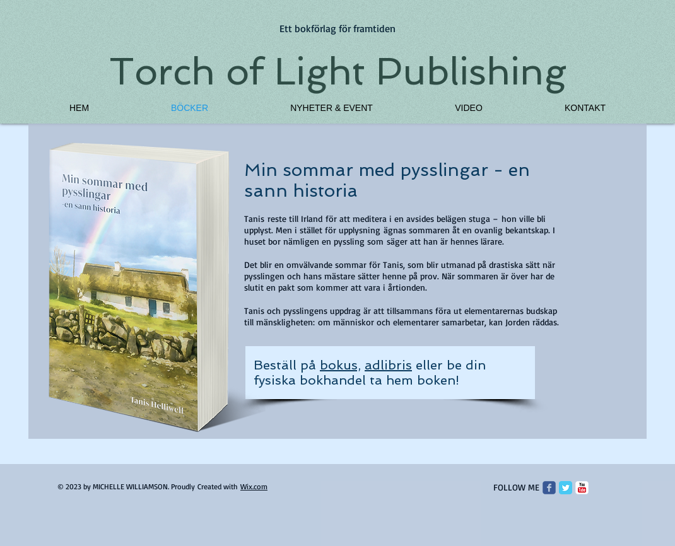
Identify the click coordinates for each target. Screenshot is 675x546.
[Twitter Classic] (565, 487)
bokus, (340, 365)
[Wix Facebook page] (549, 487)
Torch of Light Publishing (337, 71)
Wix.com (253, 486)
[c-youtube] (582, 487)
